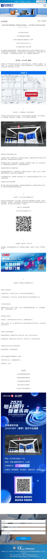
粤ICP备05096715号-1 (33, 556)
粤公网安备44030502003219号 (18, 556)
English (16, 1)
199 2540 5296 (42, 1)
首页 (39, 21)
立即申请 (23, 538)
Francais (22, 1)
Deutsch (28, 1)
